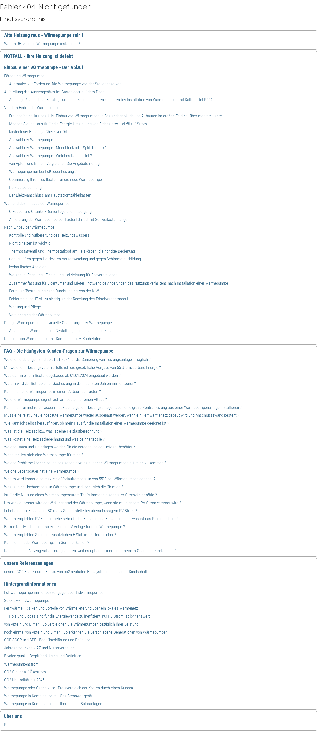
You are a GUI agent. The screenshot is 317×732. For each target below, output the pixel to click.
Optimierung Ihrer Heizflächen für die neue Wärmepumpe (55, 179)
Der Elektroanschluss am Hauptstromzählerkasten (50, 195)
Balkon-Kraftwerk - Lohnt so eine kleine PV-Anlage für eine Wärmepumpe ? (64, 526)
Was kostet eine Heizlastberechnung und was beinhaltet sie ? (54, 439)
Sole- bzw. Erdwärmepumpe (26, 600)
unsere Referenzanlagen (28, 563)
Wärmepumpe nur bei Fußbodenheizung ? (43, 171)
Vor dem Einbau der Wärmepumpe (32, 107)
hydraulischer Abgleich (27, 266)
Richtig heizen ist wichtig (29, 243)
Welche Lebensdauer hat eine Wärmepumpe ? (41, 471)
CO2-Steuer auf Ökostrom (25, 671)
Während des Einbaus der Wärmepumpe (36, 203)
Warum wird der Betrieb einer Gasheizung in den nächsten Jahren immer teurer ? (70, 383)
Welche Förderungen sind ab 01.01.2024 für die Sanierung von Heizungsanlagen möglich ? (77, 359)
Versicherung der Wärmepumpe (35, 314)
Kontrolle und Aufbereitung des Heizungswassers (49, 235)
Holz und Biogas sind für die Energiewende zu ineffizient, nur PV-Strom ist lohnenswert (79, 616)
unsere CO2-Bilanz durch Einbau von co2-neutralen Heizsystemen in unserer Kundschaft (75, 571)
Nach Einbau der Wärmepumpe (29, 227)
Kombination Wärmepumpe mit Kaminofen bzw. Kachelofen (52, 338)
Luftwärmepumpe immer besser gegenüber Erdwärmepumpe (53, 592)
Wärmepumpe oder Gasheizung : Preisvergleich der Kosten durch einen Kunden (68, 687)
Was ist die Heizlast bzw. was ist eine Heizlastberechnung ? (53, 431)
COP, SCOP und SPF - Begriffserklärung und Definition (47, 639)
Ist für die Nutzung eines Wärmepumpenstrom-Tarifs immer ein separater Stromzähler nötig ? (80, 494)
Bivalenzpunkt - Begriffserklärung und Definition (42, 655)
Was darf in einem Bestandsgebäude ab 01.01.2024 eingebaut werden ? (62, 375)
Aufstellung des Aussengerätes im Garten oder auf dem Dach (54, 91)
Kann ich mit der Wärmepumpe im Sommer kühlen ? (46, 542)
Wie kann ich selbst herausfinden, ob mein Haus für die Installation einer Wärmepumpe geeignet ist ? (86, 423)
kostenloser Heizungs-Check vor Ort (38, 131)
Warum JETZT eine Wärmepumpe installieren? (42, 43)
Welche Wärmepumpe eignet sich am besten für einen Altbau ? (55, 399)
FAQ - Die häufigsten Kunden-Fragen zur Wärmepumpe (58, 351)
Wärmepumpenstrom (21, 664)
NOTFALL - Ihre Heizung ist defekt (38, 56)
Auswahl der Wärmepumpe (31, 139)
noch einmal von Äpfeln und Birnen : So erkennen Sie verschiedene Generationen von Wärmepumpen (86, 632)
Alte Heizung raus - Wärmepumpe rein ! (43, 35)
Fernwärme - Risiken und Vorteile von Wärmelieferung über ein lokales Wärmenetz (71, 608)
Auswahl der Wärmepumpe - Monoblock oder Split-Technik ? (58, 147)
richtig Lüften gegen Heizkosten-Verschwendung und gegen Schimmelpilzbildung (75, 258)
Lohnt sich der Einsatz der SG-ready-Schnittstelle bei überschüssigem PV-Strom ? (70, 510)
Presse (10, 724)
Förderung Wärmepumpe (24, 75)
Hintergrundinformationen (30, 584)
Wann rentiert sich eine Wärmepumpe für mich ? (43, 454)
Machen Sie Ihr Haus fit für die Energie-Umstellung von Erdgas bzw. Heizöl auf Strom (78, 123)
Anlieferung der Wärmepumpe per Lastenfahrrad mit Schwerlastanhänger (69, 219)
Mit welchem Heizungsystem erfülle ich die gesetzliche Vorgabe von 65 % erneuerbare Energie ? (82, 367)
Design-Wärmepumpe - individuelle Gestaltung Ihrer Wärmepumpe (58, 322)
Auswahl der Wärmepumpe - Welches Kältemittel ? (50, 155)
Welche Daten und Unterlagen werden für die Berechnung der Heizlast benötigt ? (69, 447)
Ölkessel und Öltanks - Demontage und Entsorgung (50, 211)
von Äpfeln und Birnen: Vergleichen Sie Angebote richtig (54, 163)
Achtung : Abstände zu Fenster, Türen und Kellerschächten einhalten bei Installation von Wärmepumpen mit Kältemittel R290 (110, 99)
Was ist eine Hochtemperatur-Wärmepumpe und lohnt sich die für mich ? (63, 486)
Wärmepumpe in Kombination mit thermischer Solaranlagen (53, 703)
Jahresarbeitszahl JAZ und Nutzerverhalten (39, 647)
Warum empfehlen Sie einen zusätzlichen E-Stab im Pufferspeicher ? (60, 534)
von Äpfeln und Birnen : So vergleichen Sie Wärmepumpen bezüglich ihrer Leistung (71, 624)
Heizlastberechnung (25, 187)
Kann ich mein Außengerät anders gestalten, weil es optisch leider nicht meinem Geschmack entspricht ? (90, 550)
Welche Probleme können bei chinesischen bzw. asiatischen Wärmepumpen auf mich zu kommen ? (85, 462)
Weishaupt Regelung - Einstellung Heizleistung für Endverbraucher (63, 274)
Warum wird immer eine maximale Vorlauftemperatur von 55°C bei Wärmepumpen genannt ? (79, 479)
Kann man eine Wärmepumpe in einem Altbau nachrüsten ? (52, 391)
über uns (13, 716)
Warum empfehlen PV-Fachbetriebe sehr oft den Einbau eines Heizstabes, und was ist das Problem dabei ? (91, 518)
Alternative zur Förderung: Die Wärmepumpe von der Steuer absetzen (65, 83)
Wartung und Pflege (25, 306)
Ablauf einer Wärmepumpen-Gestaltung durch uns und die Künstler (63, 330)
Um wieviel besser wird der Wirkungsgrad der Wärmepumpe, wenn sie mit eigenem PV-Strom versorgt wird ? (92, 502)
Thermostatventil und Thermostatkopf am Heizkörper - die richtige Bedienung (72, 251)
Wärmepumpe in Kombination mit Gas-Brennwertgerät (48, 695)
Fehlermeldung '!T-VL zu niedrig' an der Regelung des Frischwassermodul (68, 298)
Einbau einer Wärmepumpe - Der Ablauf (43, 67)
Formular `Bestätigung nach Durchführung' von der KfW (54, 290)
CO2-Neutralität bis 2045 (24, 679)
